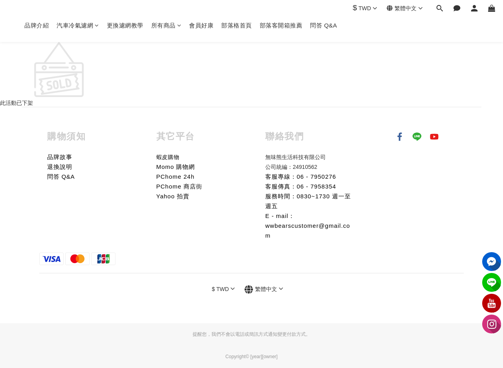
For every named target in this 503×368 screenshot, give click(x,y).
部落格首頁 (236, 25)
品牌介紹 (36, 25)
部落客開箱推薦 (281, 25)
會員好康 (201, 25)
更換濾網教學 (125, 25)
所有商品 (166, 25)
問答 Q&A (323, 25)
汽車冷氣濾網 (78, 25)
